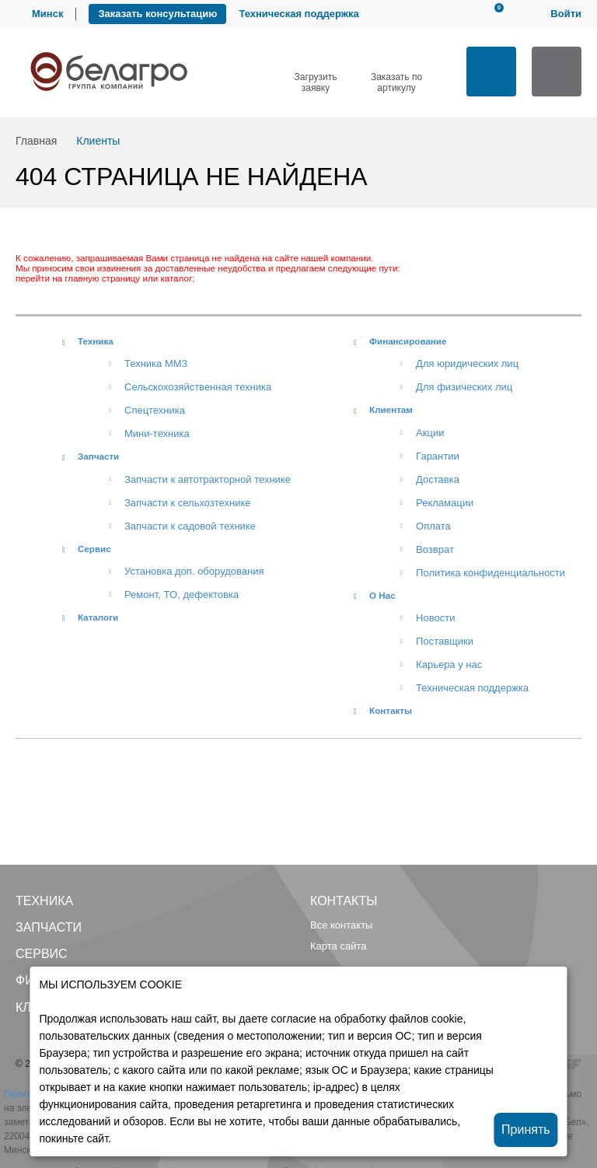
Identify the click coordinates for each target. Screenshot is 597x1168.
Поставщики (444, 641)
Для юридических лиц (467, 363)
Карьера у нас (449, 664)
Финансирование (407, 341)
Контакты (390, 710)
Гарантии (437, 456)
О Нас (382, 595)
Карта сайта (338, 946)
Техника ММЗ (155, 363)
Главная (36, 141)
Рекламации (444, 503)
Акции (430, 433)
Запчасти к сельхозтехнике (187, 503)
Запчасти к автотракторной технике (207, 479)
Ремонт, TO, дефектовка (181, 594)
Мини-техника (157, 433)
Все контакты (341, 925)
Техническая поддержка (298, 13)
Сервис (94, 549)
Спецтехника (154, 410)
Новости (435, 618)
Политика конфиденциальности (490, 573)
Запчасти (98, 456)
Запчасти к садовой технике (190, 526)
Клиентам (391, 409)
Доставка (437, 479)
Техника (95, 341)
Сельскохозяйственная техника (197, 387)
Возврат (435, 549)
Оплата (433, 526)
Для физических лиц (464, 387)
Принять (525, 1129)
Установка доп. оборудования (194, 571)
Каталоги (98, 617)
